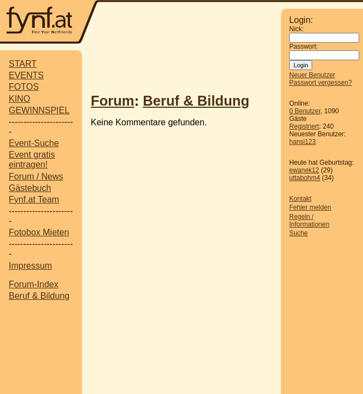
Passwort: (303, 46)
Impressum (30, 265)
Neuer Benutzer (312, 75)
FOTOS (24, 86)
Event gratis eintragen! (32, 159)
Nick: (296, 29)
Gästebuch (30, 188)
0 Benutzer (304, 111)
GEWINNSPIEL (39, 110)
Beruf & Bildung (39, 295)
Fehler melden (310, 207)
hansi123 (302, 142)
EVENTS (26, 75)
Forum (112, 100)
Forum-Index (33, 284)
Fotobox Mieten (39, 232)
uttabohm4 (304, 178)
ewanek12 (304, 170)
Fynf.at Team (34, 199)
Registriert (304, 126)
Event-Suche (34, 143)
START (23, 63)
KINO (19, 98)
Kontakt (300, 198)
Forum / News (36, 176)
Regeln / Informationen (309, 220)
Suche (298, 233)
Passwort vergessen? (320, 82)
